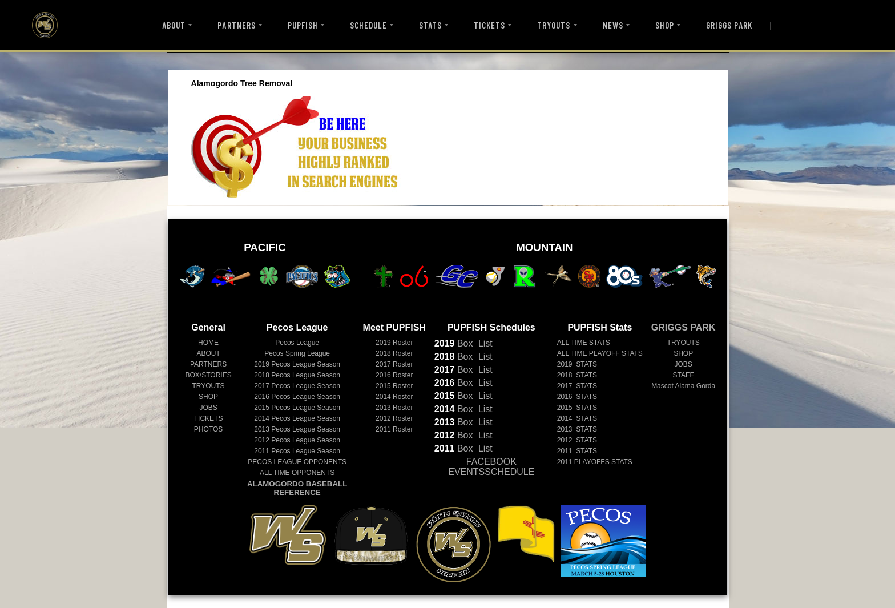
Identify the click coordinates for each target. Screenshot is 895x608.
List (483, 343)
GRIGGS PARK (729, 25)
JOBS (208, 408)
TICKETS (489, 25)
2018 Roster (394, 353)
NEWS (613, 25)
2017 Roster (394, 364)
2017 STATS (577, 386)
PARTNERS (236, 25)
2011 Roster (394, 429)
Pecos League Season (297, 364)
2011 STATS (577, 451)
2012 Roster (394, 418)
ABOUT (174, 25)
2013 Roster (394, 408)
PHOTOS (208, 429)
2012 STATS (577, 440)
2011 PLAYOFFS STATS (594, 462)
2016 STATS (577, 397)
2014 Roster (394, 397)
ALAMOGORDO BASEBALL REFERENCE (297, 488)
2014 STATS (577, 418)
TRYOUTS (553, 25)
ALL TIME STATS (583, 343)
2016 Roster (394, 375)
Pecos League (297, 343)
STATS (430, 25)
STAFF (683, 375)
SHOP (664, 25)
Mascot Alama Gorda (683, 386)
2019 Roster (394, 343)
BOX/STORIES (209, 375)
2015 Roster (394, 386)
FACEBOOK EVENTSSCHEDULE (491, 467)
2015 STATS (577, 408)
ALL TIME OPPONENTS (297, 473)
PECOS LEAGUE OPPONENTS (297, 462)
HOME (208, 343)
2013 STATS (577, 429)
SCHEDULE (368, 25)
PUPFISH (303, 25)
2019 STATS (577, 364)
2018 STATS (577, 375)
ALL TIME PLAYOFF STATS (600, 353)
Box (453, 343)
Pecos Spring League (297, 353)
